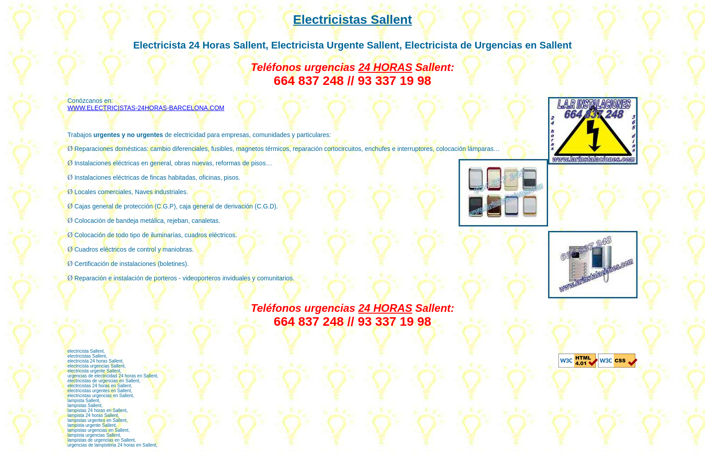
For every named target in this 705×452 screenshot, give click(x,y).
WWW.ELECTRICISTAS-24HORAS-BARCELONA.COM (145, 107)
